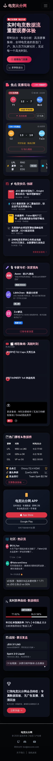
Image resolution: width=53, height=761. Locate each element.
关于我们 (20, 752)
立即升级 (16, 710)
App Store (26, 515)
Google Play (26, 521)
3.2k (40, 116)
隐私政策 (32, 752)
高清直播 (21, 116)
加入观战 (26, 149)
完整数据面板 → (16, 482)
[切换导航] (46, 6)
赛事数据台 (16, 67)
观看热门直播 (19, 59)
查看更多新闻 (40, 252)
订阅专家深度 (26, 331)
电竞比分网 (15, 5)
